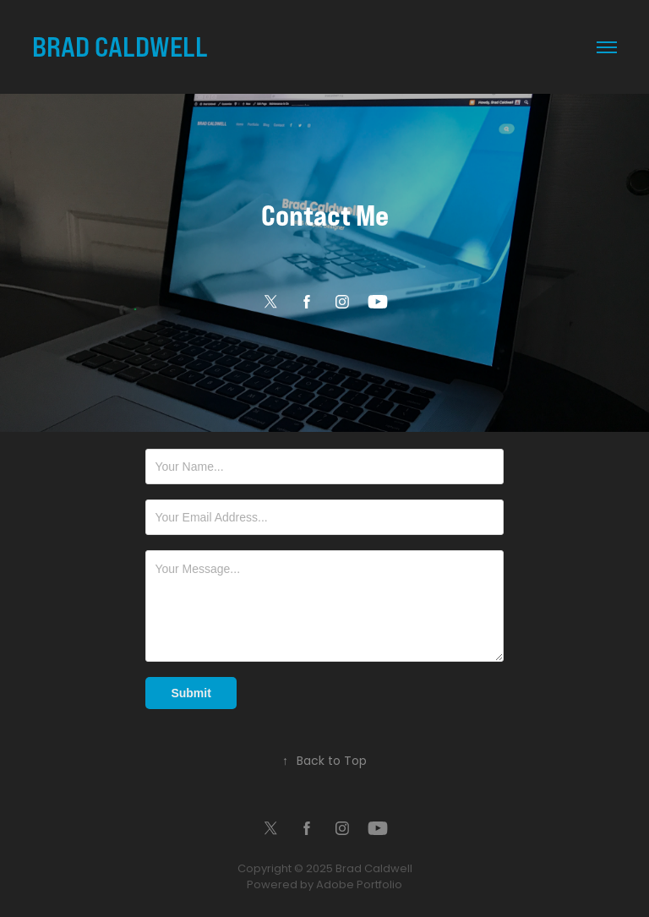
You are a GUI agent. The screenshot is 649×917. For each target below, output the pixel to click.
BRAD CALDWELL (120, 46)
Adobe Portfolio (359, 885)
